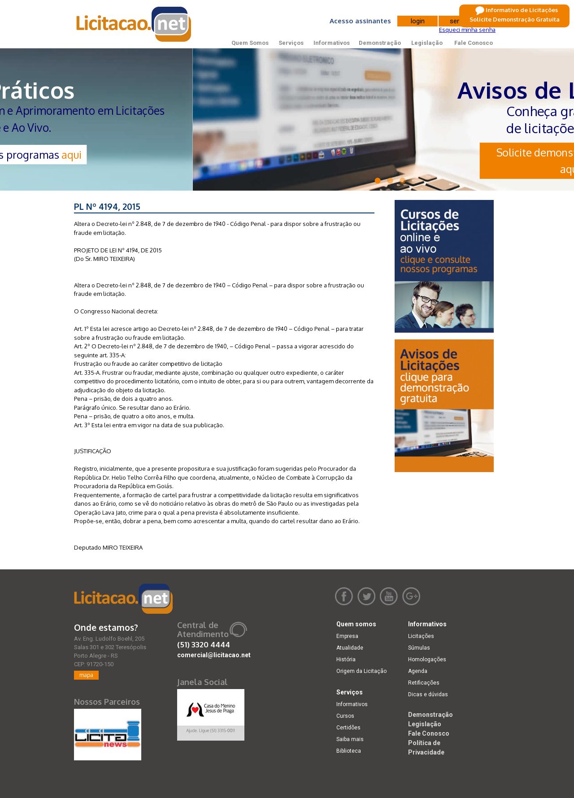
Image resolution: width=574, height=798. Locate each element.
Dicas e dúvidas (428, 694)
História (346, 659)
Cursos (345, 716)
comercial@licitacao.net (214, 655)
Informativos (331, 42)
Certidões (348, 727)
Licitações (421, 636)
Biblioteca (348, 751)
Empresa (347, 636)
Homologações (427, 659)
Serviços (291, 42)
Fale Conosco (473, 42)
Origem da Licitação (361, 671)
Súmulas (419, 648)
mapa (86, 675)
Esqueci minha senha (467, 29)
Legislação (427, 42)
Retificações (423, 683)
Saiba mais (350, 739)
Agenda (417, 671)
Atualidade (349, 648)
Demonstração (380, 42)
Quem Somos (250, 42)
